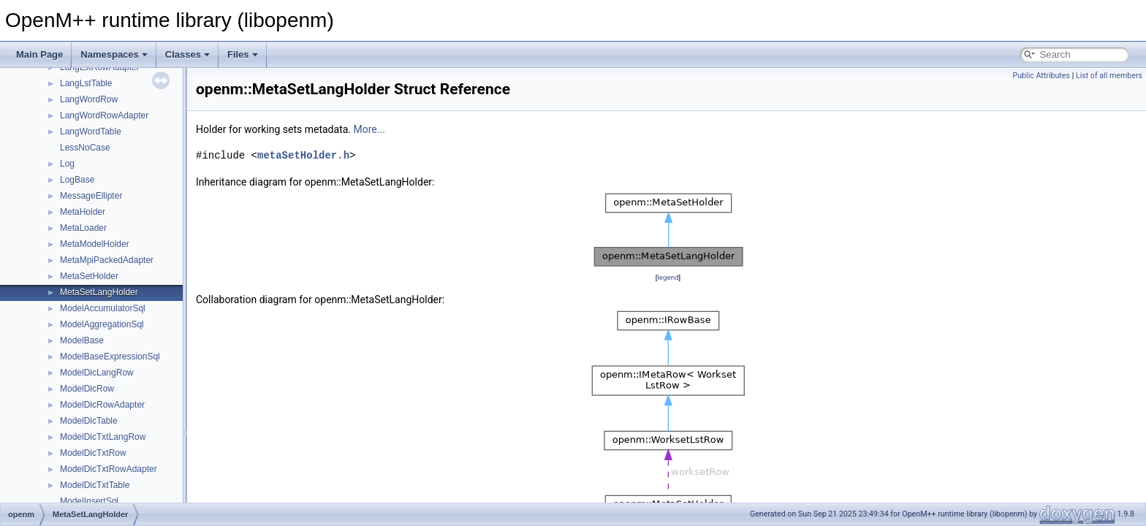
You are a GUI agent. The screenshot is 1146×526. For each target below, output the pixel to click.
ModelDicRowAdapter (102, 405)
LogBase (77, 180)
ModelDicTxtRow (93, 453)
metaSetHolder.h (303, 155)
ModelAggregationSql (102, 324)
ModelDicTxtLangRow (102, 437)
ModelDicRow (87, 389)
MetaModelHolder (94, 244)
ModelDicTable (89, 421)
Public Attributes (1041, 75)
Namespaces (114, 54)
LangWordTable (90, 131)
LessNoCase (85, 147)
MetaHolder (82, 212)
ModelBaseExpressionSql (110, 356)
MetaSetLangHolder (99, 292)
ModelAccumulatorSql (102, 308)
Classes (187, 54)
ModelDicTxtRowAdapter (108, 469)
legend (667, 277)
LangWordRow (89, 99)
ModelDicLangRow (97, 372)
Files (242, 54)
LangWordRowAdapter (104, 115)
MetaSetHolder (89, 276)
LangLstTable (86, 83)
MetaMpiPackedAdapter (106, 260)
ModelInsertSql (89, 501)
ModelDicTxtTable (94, 485)
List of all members (1109, 75)
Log (67, 164)
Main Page (39, 54)
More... (369, 129)
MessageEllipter (91, 196)
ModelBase (82, 340)
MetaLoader (83, 228)
